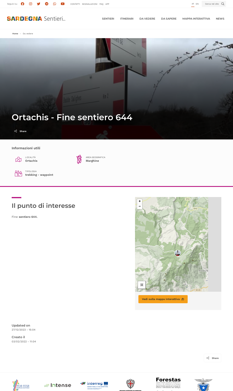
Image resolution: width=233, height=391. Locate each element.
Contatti (75, 4)
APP (107, 4)
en (197, 4)
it (193, 4)
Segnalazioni (89, 4)
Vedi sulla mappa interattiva (163, 299)
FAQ (101, 4)
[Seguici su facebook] (23, 4)
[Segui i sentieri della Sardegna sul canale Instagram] (30, 4)
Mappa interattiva (196, 18)
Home (15, 33)
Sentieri (108, 18)
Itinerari (127, 18)
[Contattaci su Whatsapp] (55, 4)
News (220, 18)
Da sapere (168, 18)
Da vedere (147, 18)
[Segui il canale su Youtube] (63, 4)
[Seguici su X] (38, 4)
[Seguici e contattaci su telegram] (47, 4)
